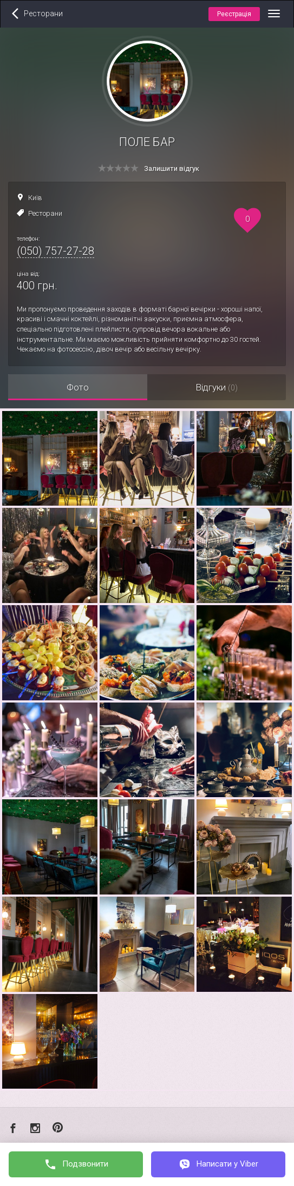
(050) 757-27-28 (55, 250)
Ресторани (45, 213)
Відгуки (216, 387)
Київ (35, 198)
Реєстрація (234, 14)
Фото (78, 387)
